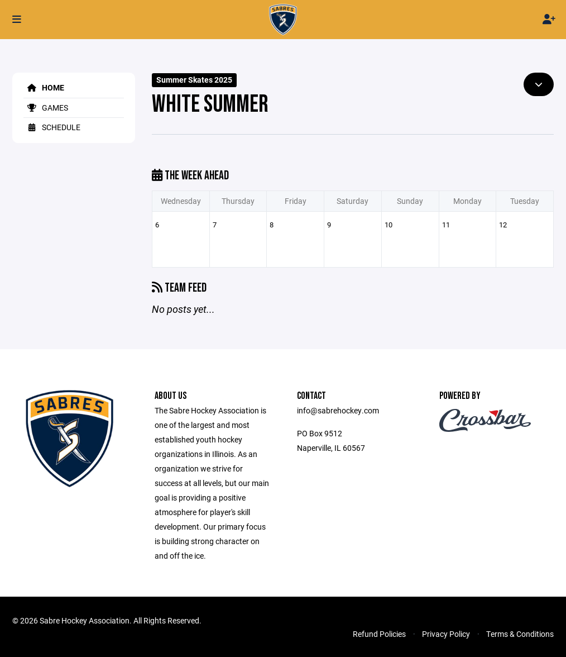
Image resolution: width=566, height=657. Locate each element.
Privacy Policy (446, 634)
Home (43, 87)
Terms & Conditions (520, 634)
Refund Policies (379, 634)
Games (45, 107)
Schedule (51, 127)
